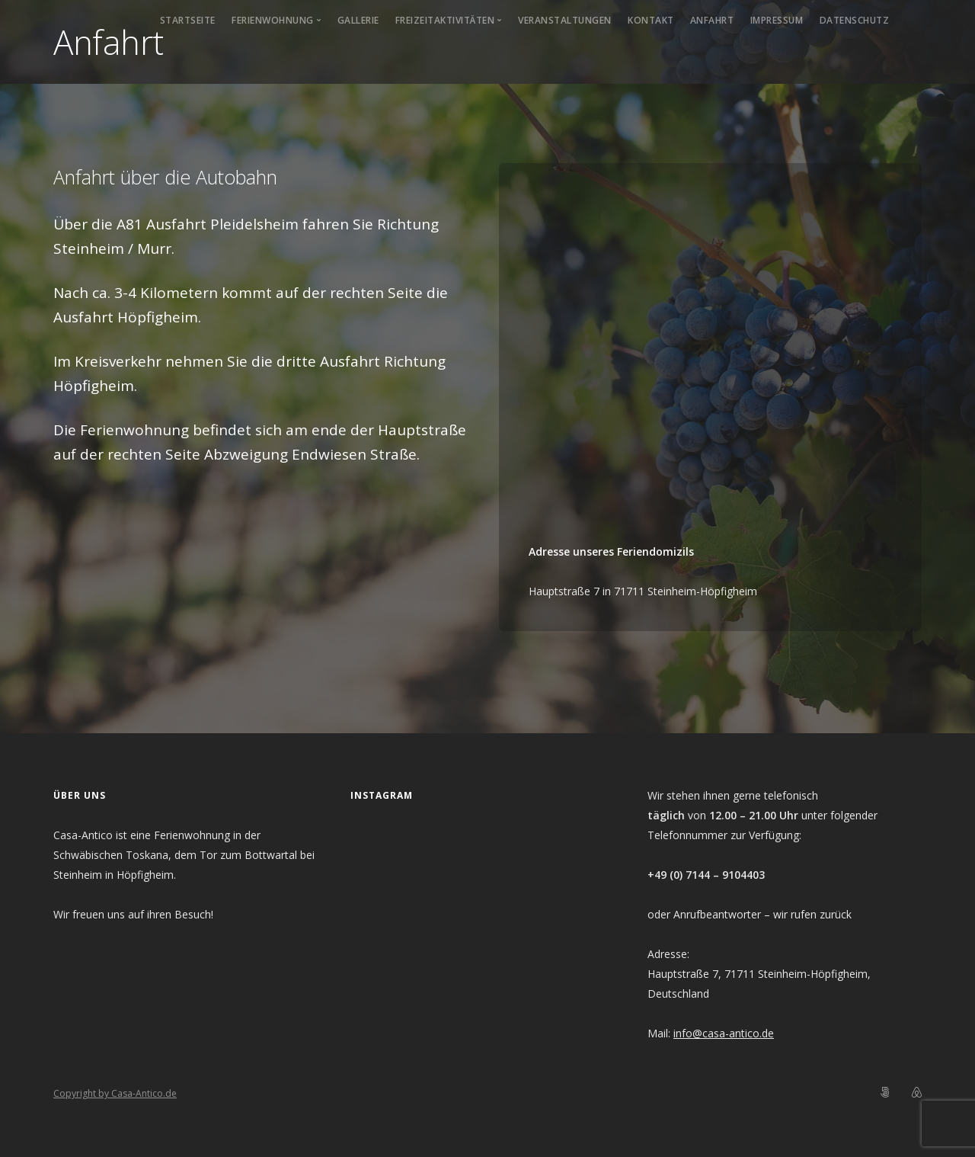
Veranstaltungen (565, 20)
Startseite (188, 20)
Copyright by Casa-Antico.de (115, 1093)
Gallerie (358, 20)
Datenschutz (855, 20)
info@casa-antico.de (723, 1033)
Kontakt (651, 20)
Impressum (777, 20)
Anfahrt (712, 20)
